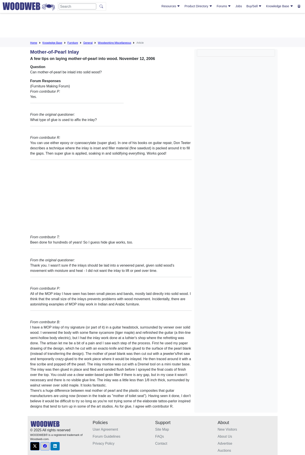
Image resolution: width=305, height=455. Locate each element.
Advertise (225, 443)
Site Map (162, 429)
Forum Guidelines (106, 436)
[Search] (77, 6)
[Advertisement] (152, 26)
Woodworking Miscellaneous (114, 42)
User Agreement (105, 429)
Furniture (73, 42)
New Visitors (227, 429)
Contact (161, 443)
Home (33, 42)
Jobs (238, 6)
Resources (170, 6)
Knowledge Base (279, 6)
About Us (225, 436)
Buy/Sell (254, 6)
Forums (224, 6)
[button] (34, 446)
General (88, 42)
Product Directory (198, 6)
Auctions (224, 450)
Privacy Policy (104, 443)
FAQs (159, 436)
